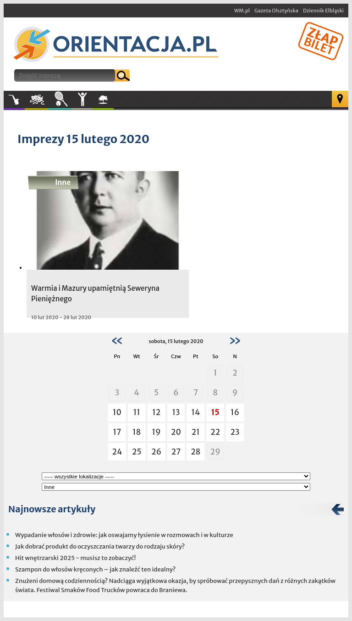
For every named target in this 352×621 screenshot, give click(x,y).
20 (176, 432)
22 (215, 432)
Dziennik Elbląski (323, 10)
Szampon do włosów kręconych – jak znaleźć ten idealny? (95, 569)
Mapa (340, 99)
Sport (60, 99)
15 (215, 412)
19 (156, 432)
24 (117, 452)
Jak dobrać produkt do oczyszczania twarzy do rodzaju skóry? (100, 546)
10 (117, 412)
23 (235, 432)
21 (196, 432)
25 (137, 452)
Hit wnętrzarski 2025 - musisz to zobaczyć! (75, 558)
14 (195, 412)
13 (176, 412)
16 (235, 412)
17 (117, 432)
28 (195, 452)
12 (156, 412)
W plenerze (113, 102)
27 (176, 452)
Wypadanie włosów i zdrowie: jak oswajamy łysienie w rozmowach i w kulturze (124, 535)
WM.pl (242, 10)
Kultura (36, 99)
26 (156, 452)
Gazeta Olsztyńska (276, 10)
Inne (82, 99)
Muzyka (14, 99)
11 (136, 412)
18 (136, 432)
